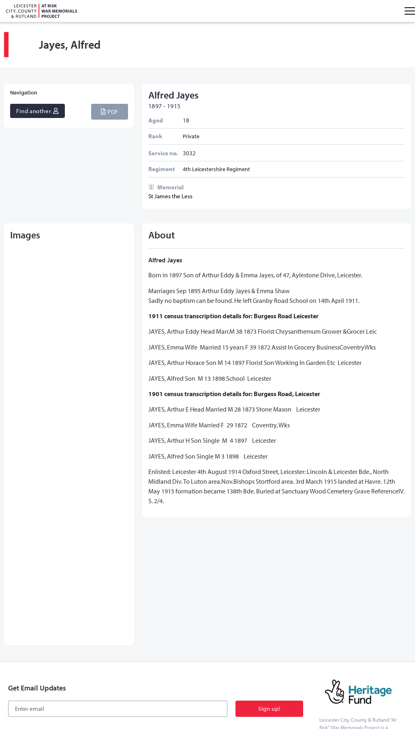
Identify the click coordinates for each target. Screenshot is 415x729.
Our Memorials (100, 653)
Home (14, 653)
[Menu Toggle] (409, 11)
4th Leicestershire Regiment (216, 169)
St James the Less (170, 196)
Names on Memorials (53, 653)
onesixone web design (386, 698)
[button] (109, 112)
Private (191, 136)
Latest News (210, 653)
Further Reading (171, 653)
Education (134, 653)
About (238, 653)
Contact (261, 653)
